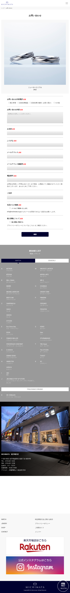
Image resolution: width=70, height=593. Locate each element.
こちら (32, 225)
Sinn (54, 333)
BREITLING (20, 299)
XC (54, 362)
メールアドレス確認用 (16, 164)
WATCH (18, 260)
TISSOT (54, 357)
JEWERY (4, 523)
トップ (2, 8)
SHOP (3, 528)
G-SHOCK (20, 351)
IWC (20, 374)
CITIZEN (20, 322)
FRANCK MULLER (20, 339)
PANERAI (54, 299)
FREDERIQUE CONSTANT (20, 345)
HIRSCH (20, 368)
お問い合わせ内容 (15, 110)
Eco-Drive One (20, 328)
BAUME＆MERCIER (20, 293)
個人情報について (15, 218)
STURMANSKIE (54, 339)
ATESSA (20, 275)
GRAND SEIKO (20, 357)
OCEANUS (54, 287)
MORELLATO (54, 275)
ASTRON (20, 270)
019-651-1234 (10, 461)
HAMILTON (20, 362)
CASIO (20, 310)
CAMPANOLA (20, 304)
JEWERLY (52, 260)
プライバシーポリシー (42, 523)
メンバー (38, 532)
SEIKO (54, 328)
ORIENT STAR (54, 293)
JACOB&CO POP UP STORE (20, 381)
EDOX (20, 333)
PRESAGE (54, 304)
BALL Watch (20, 281)
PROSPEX (54, 310)
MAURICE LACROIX (54, 270)
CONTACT (4, 532)
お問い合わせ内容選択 (16, 99)
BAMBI (20, 287)
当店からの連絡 (14, 205)
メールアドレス (14, 152)
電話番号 (11, 176)
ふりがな (11, 141)
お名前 (11, 129)
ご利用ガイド (39, 528)
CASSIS (20, 316)
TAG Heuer (54, 345)
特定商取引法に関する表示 (44, 519)
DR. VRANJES (20, 396)
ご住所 (9, 193)
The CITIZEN (54, 351)
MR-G (54, 281)
